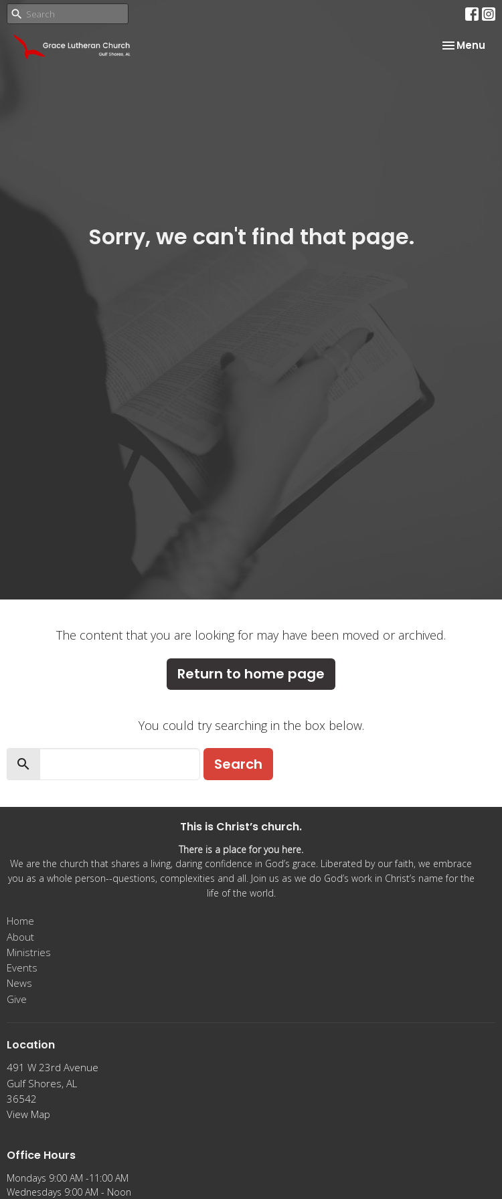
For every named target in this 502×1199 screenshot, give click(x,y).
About (20, 936)
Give (17, 999)
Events (22, 967)
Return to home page (251, 673)
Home (20, 920)
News (19, 983)
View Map (28, 1114)
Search (238, 764)
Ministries (29, 952)
